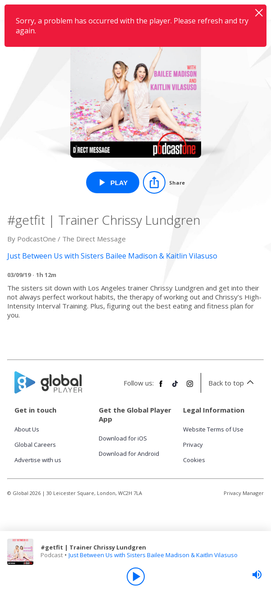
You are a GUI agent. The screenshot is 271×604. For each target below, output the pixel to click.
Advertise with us (37, 460)
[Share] (164, 182)
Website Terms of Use (213, 429)
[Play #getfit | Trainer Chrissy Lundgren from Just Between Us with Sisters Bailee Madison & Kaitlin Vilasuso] (113, 182)
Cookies (194, 460)
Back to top (232, 383)
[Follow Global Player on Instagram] (190, 387)
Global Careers (35, 445)
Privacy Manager (244, 493)
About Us (26, 429)
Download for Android (129, 454)
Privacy (193, 445)
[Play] (136, 577)
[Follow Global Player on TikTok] (175, 387)
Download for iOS (123, 438)
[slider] (257, 575)
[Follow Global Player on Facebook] (161, 387)
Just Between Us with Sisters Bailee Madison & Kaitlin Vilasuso (153, 555)
